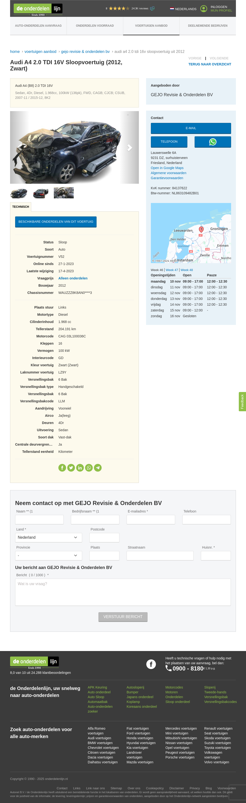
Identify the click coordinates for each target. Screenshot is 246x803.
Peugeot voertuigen (180, 752)
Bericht (31, 575)
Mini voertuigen (177, 733)
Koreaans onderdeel (142, 706)
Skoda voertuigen (217, 738)
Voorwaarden (226, 788)
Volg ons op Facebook (151, 664)
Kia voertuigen (137, 748)
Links (76, 788)
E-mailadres (137, 511)
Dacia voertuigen (100, 757)
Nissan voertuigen (179, 743)
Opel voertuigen (177, 748)
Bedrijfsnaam (85, 511)
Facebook (62, 468)
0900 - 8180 (188, 668)
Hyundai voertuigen (141, 743)
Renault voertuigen (218, 728)
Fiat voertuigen (138, 728)
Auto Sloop (96, 697)
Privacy (195, 788)
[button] (19, 147)
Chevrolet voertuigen (103, 748)
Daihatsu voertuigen (103, 762)
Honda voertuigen (140, 738)
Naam (24, 511)
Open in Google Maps (167, 168)
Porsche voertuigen (180, 757)
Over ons (134, 788)
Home (15, 52)
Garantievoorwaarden (167, 178)
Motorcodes (174, 687)
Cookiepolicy (155, 788)
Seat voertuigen (216, 733)
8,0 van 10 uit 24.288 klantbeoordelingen (40, 673)
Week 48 (187, 270)
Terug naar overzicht (209, 64)
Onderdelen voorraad (95, 25)
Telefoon (169, 141)
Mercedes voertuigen (181, 728)
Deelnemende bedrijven (208, 25)
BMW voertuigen (100, 743)
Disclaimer (176, 788)
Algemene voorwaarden (168, 173)
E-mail (191, 128)
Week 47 (172, 270)
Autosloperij (135, 687)
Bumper (132, 692)
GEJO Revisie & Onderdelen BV (85, 52)
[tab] (21, 207)
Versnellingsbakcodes (220, 702)
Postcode (98, 529)
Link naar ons (95, 788)
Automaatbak (98, 702)
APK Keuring (97, 687)
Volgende (219, 58)
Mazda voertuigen (140, 762)
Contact (62, 788)
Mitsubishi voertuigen (181, 738)
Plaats (95, 547)
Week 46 (157, 270)
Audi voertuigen (99, 738)
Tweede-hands (215, 692)
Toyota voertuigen (217, 748)
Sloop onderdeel (178, 702)
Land (20, 529)
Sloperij (209, 687)
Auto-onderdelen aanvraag (38, 25)
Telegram (98, 468)
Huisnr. (207, 547)
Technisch (20, 207)
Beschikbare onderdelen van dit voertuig (55, 221)
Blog (209, 788)
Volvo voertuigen (216, 762)
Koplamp (133, 702)
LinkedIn (80, 468)
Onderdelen (174, 697)
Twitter (71, 468)
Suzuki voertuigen (217, 743)
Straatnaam (136, 547)
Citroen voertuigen (101, 752)
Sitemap (116, 788)
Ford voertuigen (138, 733)
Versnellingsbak (216, 697)
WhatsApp (89, 468)
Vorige (194, 58)
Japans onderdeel (140, 697)
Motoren (172, 692)
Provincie (23, 547)
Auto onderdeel (99, 692)
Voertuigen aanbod (151, 25)
